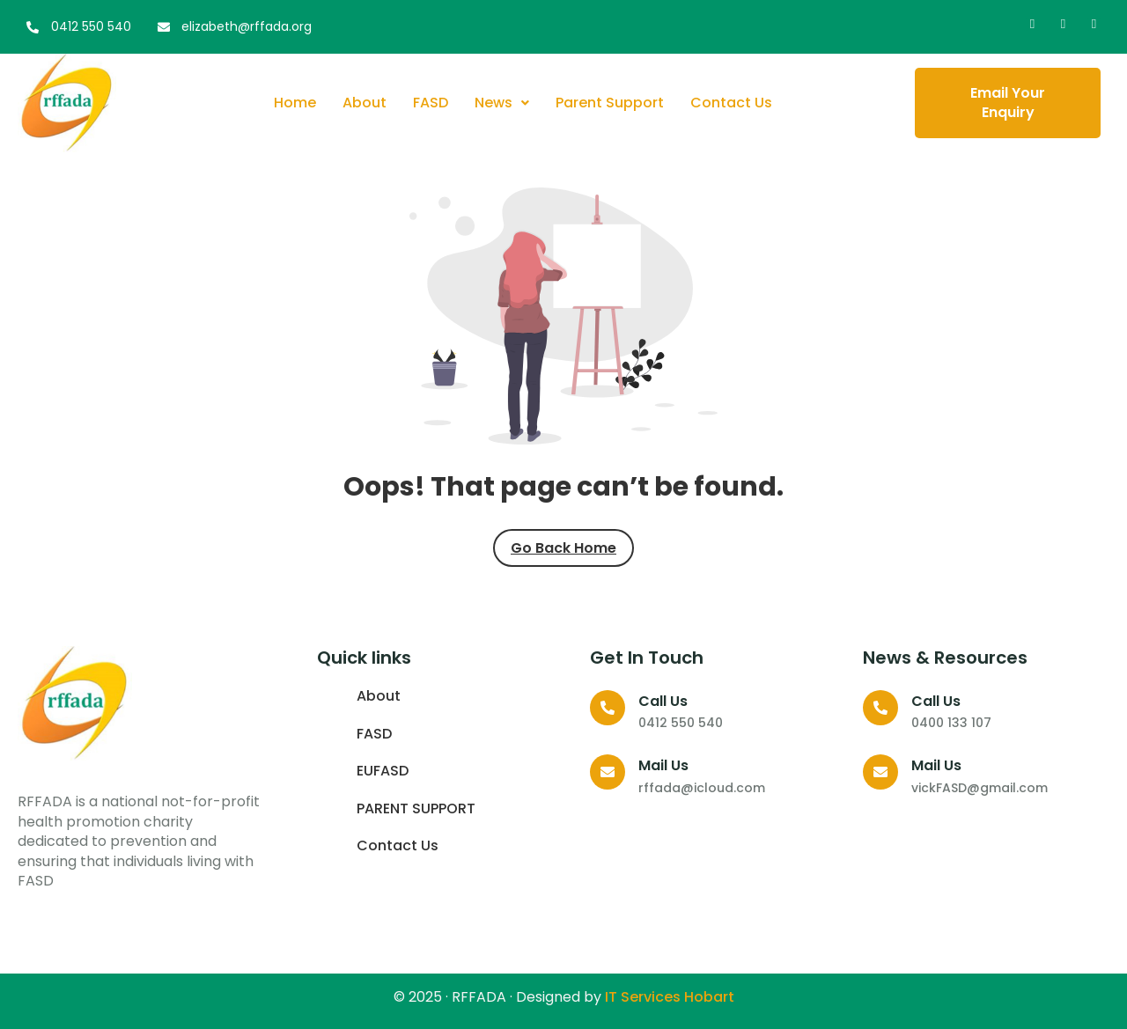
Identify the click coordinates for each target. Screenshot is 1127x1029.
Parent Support (610, 102)
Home (295, 102)
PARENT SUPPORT (416, 809)
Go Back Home (563, 548)
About (365, 102)
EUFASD (383, 771)
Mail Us (663, 765)
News (502, 102)
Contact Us (731, 102)
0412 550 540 (680, 722)
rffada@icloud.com (701, 788)
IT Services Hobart (667, 997)
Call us (663, 701)
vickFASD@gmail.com (979, 788)
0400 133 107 (951, 722)
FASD (430, 102)
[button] (501, 103)
